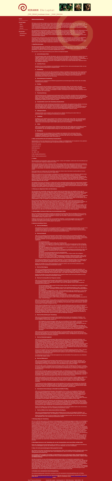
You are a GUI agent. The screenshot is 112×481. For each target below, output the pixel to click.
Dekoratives (22, 35)
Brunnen (21, 28)
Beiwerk (21, 26)
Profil (30, 14)
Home (29, 480)
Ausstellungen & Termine (44, 14)
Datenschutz (60, 14)
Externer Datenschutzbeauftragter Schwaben (47, 476)
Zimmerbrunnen (23, 33)
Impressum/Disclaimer (36, 480)
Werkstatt (34, 14)
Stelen (21, 24)
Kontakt (53, 14)
